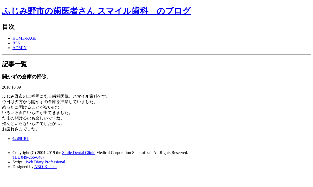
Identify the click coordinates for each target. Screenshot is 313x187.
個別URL (20, 138)
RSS (16, 43)
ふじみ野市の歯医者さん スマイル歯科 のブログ (96, 11)
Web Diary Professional (45, 162)
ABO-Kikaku (45, 166)
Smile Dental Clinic (78, 152)
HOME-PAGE (24, 38)
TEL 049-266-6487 (28, 157)
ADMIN (19, 47)
